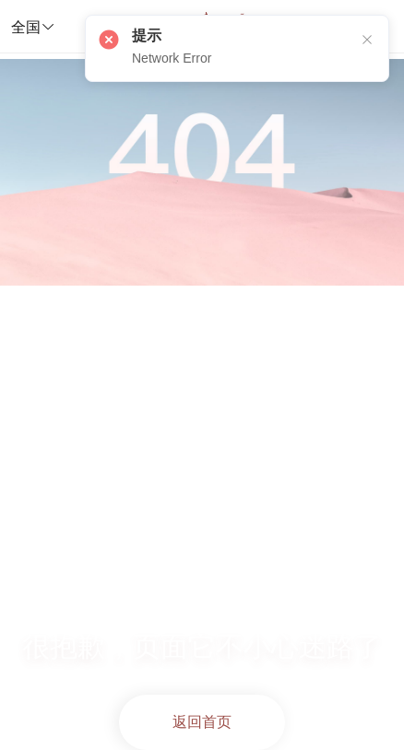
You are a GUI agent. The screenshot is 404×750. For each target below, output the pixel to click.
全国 (33, 26)
